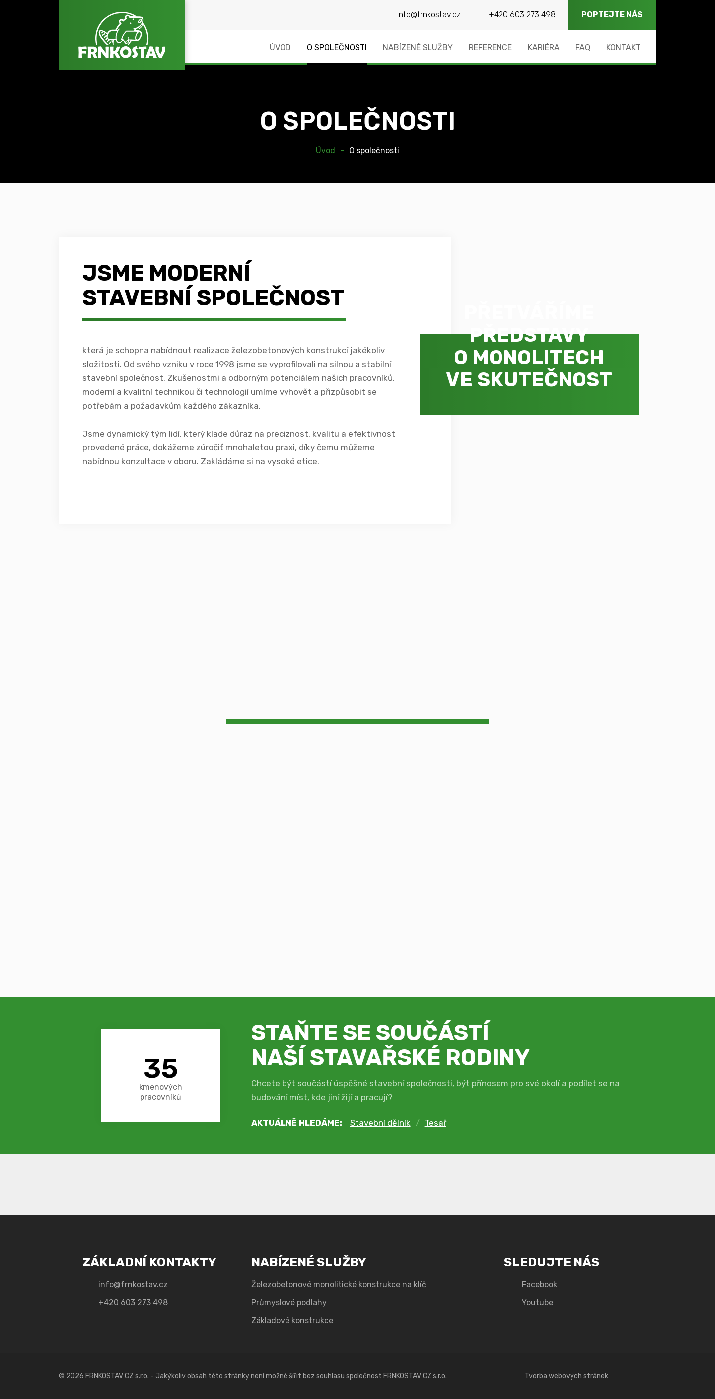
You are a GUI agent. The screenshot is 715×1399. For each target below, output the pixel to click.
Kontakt (623, 47)
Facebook (539, 1284)
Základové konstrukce (292, 1320)
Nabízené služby (418, 47)
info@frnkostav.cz (429, 14)
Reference (490, 47)
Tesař (435, 1123)
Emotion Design (635, 1376)
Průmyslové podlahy (289, 1302)
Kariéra (544, 47)
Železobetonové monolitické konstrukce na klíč (338, 1284)
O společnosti (337, 47)
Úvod (280, 47)
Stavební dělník (380, 1123)
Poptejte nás (612, 14)
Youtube (537, 1302)
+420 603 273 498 (522, 14)
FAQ (582, 47)
